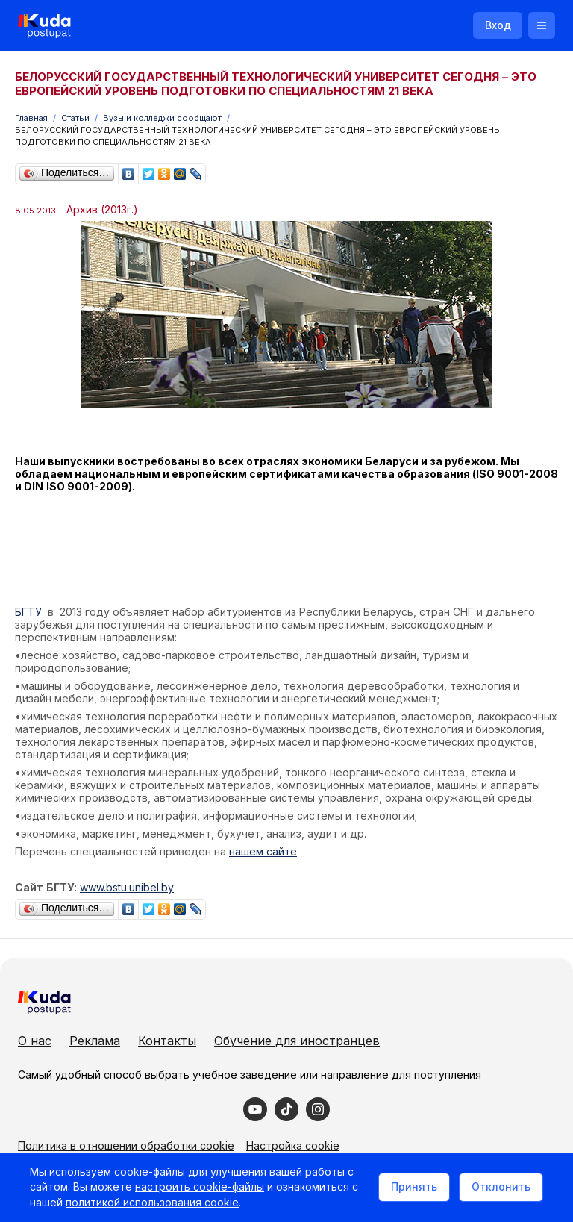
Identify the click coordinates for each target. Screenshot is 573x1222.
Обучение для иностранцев (297, 1040)
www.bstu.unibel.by (127, 887)
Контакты (167, 1040)
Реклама (94, 1040)
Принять (414, 1186)
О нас (34, 1040)
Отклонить (501, 1186)
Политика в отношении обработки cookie (126, 1145)
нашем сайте (263, 851)
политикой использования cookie (152, 1202)
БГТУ (28, 611)
